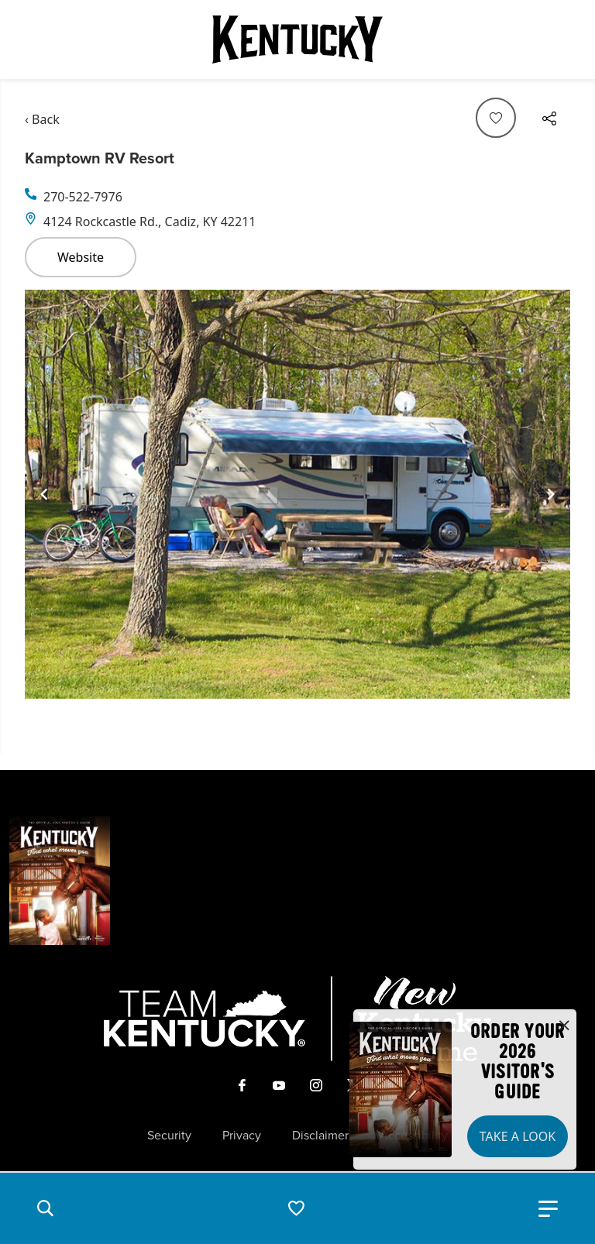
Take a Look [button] (517, 1136)
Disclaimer (320, 1135)
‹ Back (42, 119)
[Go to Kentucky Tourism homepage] (297, 39)
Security (169, 1135)
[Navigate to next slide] (550, 494)
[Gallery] (297, 494)
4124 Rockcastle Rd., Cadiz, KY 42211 (149, 221)
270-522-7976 (82, 196)
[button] (45, 1208)
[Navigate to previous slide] (44, 494)
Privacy (241, 1135)
